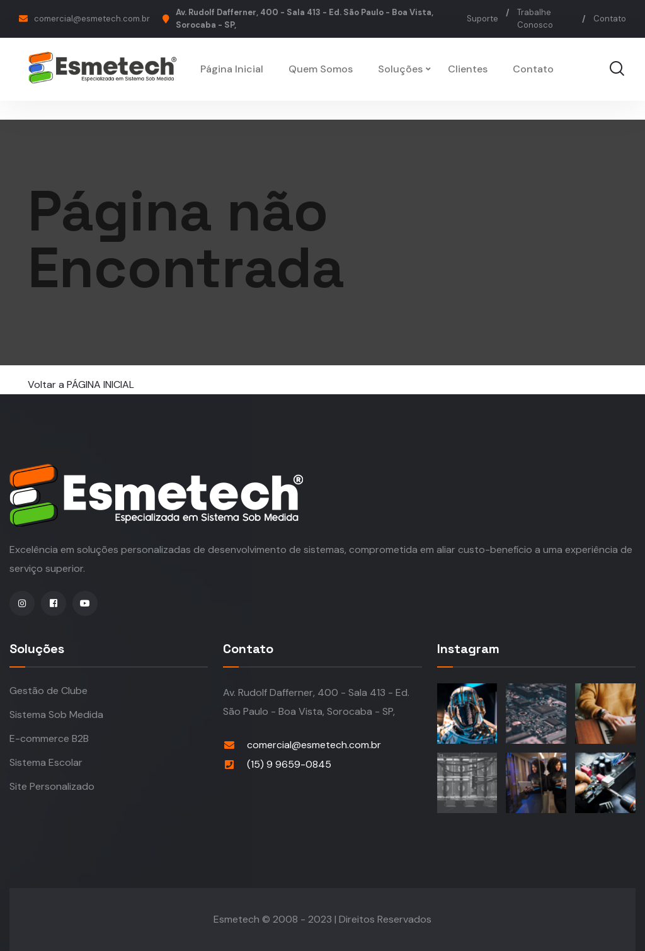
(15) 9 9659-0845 (289, 764)
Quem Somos (320, 69)
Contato (609, 18)
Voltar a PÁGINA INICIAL (81, 384)
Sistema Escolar (46, 762)
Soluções (400, 69)
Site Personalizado (51, 786)
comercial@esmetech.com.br (92, 18)
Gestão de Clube (48, 690)
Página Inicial (231, 69)
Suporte (482, 18)
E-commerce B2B (49, 738)
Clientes (468, 69)
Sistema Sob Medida (56, 714)
